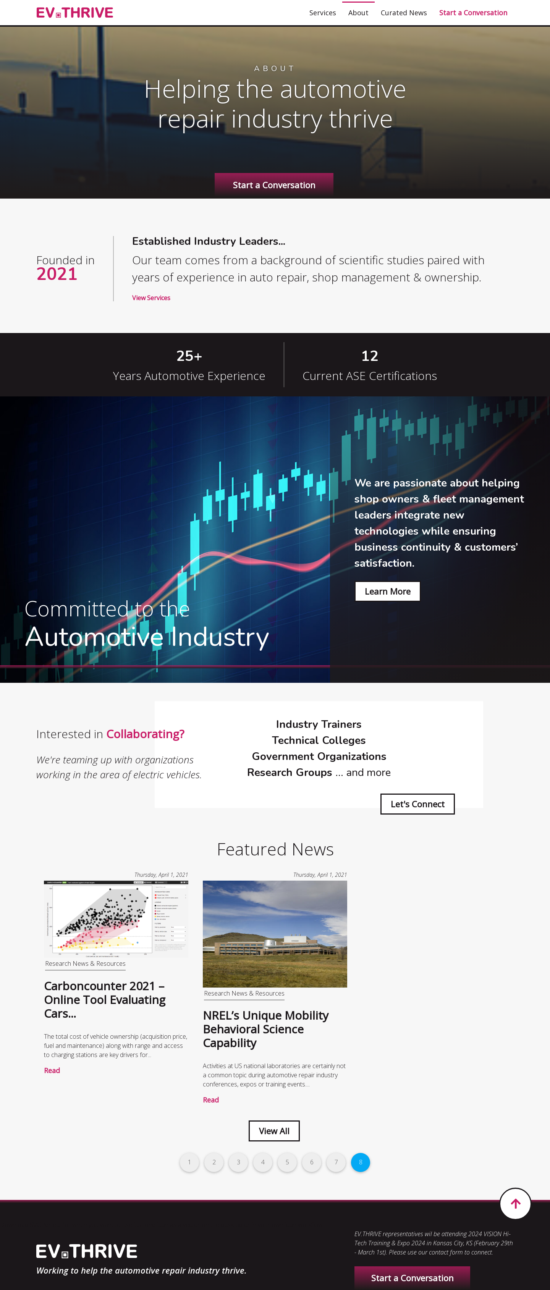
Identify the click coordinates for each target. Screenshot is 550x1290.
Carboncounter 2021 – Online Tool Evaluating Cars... (104, 999)
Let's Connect (418, 804)
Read (52, 1070)
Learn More (388, 591)
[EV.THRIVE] (75, 12)
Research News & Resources (85, 963)
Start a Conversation (274, 185)
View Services (151, 298)
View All (274, 1130)
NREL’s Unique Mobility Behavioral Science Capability (265, 1029)
